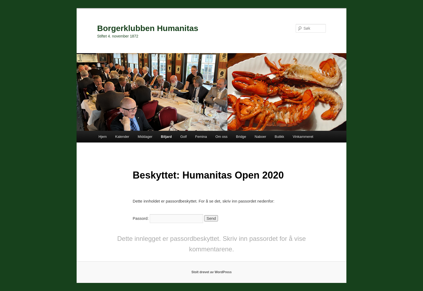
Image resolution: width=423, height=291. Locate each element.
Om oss (221, 137)
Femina (201, 137)
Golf (183, 137)
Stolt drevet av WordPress (211, 272)
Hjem (102, 137)
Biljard (166, 137)
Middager (145, 137)
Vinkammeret (303, 137)
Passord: (168, 218)
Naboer (260, 137)
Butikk (279, 137)
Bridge (241, 137)
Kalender (122, 137)
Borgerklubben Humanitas (147, 28)
